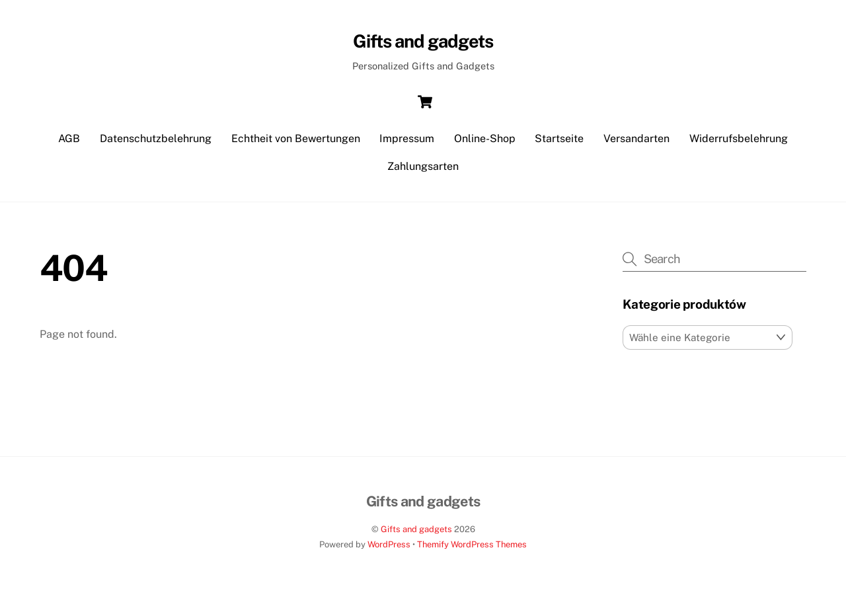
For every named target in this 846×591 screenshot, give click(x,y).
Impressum (406, 138)
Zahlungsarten (423, 166)
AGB (69, 138)
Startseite (559, 138)
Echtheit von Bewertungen (295, 138)
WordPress (388, 544)
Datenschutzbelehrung (156, 138)
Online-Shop (485, 138)
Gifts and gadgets (416, 529)
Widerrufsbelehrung (738, 138)
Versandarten (636, 138)
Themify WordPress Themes (472, 544)
